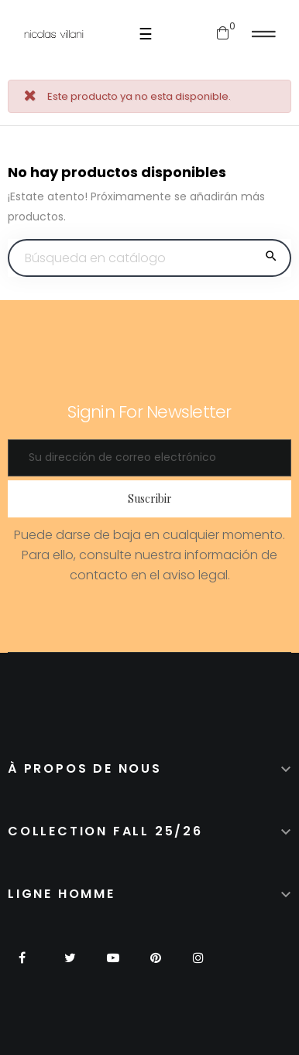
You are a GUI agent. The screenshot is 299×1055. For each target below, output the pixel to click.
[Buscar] (149, 258)
